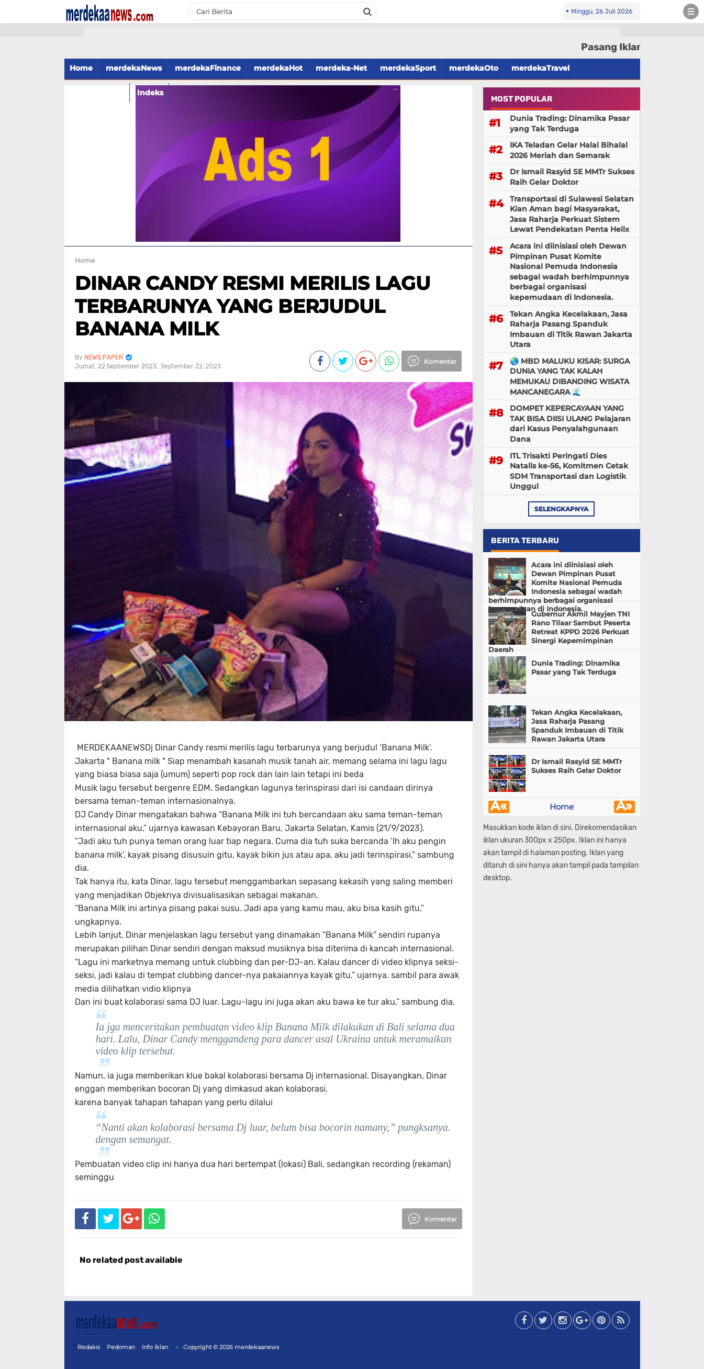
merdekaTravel (540, 68)
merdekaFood (97, 92)
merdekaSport (408, 68)
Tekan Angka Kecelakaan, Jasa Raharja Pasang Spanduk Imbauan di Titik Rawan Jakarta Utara (571, 329)
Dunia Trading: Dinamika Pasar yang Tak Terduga (570, 123)
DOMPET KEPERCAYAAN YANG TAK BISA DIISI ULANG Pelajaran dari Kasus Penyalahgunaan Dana (570, 423)
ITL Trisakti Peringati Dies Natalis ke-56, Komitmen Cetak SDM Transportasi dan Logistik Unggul (569, 471)
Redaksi (88, 1347)
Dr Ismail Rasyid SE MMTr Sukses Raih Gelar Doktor (572, 177)
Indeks (150, 92)
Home (85, 260)
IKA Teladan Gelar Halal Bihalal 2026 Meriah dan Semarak (569, 150)
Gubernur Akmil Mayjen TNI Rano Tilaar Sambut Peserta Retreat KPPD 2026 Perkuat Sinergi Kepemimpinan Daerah (559, 632)
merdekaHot (278, 68)
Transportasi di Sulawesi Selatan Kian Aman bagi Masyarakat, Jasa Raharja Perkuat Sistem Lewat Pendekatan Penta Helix (572, 214)
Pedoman (121, 1347)
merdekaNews (134, 68)
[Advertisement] (42, 188)
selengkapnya (561, 509)
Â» (624, 807)
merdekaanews (256, 1347)
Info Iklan (155, 1347)
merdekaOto (473, 68)
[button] (42, 30)
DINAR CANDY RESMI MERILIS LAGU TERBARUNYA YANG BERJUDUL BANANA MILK (252, 306)
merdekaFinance (208, 68)
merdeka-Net (341, 68)
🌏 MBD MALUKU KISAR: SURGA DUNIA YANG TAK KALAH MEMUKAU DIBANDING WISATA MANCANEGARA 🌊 (570, 376)
